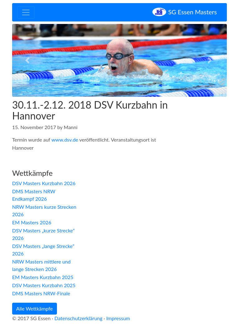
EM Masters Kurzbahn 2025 (42, 277)
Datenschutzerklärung (78, 318)
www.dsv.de (64, 139)
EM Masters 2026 (31, 222)
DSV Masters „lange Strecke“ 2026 (43, 249)
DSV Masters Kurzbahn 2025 (44, 285)
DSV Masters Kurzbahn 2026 (44, 183)
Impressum (118, 318)
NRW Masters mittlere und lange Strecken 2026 (41, 265)
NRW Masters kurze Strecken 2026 (44, 210)
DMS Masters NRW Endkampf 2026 (33, 195)
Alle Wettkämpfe (34, 308)
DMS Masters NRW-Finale (41, 293)
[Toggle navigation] (26, 12)
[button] (28, 60)
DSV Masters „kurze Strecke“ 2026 (43, 234)
